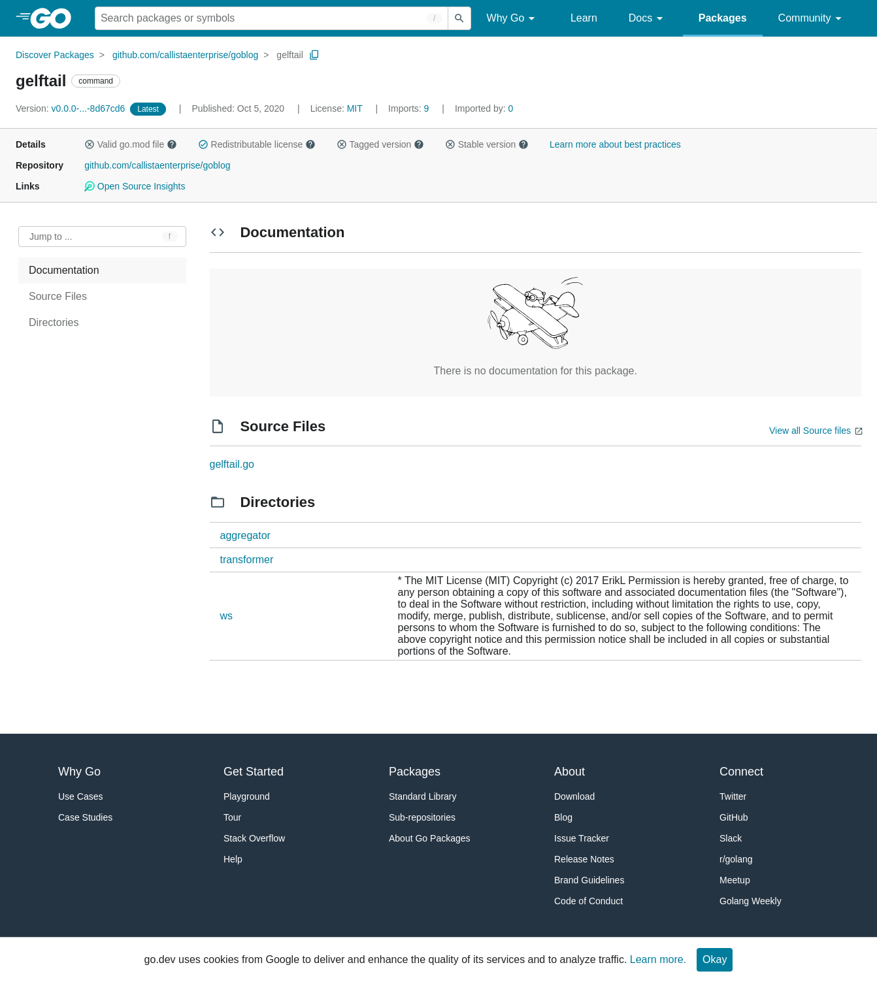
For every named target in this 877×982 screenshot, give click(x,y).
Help (232, 859)
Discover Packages (55, 55)
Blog (563, 817)
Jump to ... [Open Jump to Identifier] (50, 236)
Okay (715, 959)
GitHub (734, 817)
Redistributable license (257, 144)
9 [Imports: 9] (409, 108)
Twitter (733, 796)
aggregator (245, 535)
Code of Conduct (588, 901)
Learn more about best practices (615, 144)
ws (226, 615)
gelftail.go (232, 464)
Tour (232, 817)
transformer (247, 559)
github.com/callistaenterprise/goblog (185, 55)
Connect (741, 771)
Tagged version (380, 144)
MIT (355, 108)
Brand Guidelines (589, 880)
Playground (246, 796)
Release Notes (584, 859)
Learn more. (658, 959)
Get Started (253, 771)
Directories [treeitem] (53, 322)
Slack (731, 838)
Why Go (513, 18)
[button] (89, 144)
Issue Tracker (581, 838)
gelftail (289, 55)
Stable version (487, 144)
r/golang (736, 859)
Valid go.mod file (130, 144)
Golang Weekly (751, 901)
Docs (648, 18)
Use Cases (80, 796)
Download (574, 796)
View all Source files (810, 430)
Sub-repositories (422, 817)
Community (812, 18)
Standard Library (423, 796)
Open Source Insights (134, 186)
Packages (723, 18)
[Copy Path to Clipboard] (314, 55)
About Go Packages (430, 838)
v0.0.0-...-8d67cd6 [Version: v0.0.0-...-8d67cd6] (71, 108)
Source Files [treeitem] (58, 296)
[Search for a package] (271, 18)
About (569, 771)
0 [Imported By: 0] (484, 108)
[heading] (55, 18)
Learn (584, 18)
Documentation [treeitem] (64, 270)
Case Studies (85, 817)
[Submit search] (459, 18)
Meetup (735, 880)
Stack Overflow (254, 838)
